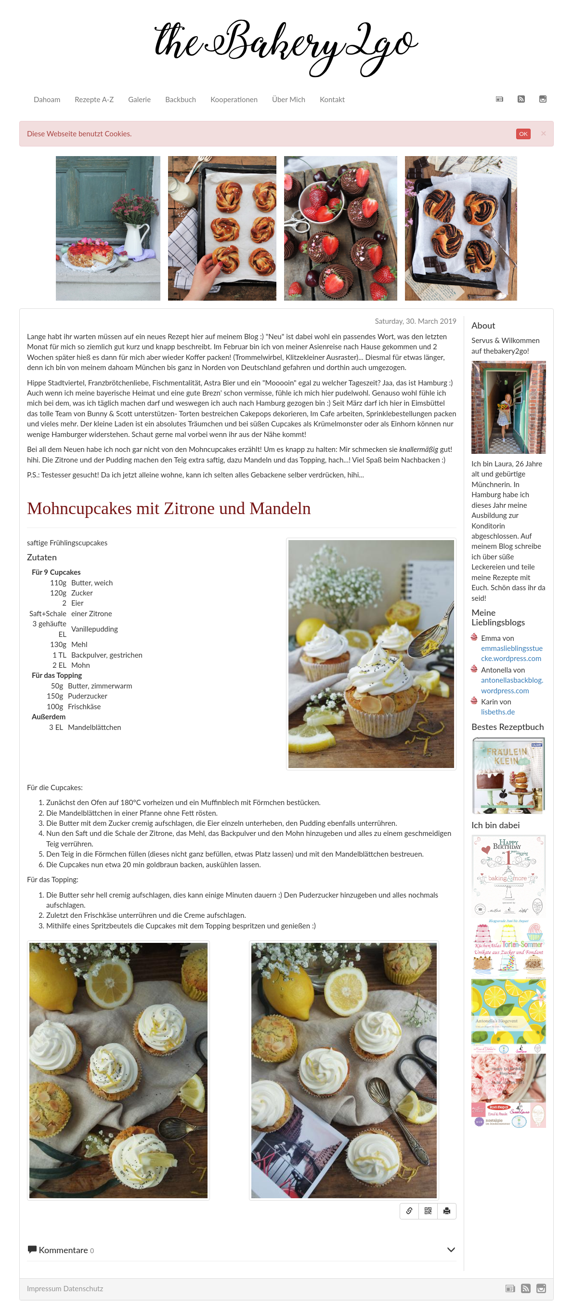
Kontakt (332, 99)
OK (523, 133)
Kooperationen (234, 99)
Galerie (139, 99)
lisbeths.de (498, 711)
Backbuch (180, 99)
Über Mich (288, 99)
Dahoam (47, 99)
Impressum (44, 1288)
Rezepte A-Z (94, 99)
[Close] (544, 133)
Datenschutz (83, 1288)
